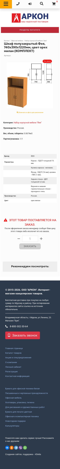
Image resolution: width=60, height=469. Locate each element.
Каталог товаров (13, 353)
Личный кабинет (13, 367)
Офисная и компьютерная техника (22, 416)
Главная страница (14, 348)
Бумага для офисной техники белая (22, 389)
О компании (11, 362)
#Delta (38, 454)
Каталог (7, 41)
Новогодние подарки (15, 421)
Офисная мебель (17, 41)
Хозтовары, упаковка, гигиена (19, 402)
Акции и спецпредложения (18, 358)
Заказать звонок (22, 335)
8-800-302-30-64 (16, 326)
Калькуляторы (12, 426)
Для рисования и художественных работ (25, 407)
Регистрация (11, 372)
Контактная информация (17, 376)
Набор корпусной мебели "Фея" (36, 41)
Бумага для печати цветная (18, 412)
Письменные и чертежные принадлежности (26, 393)
